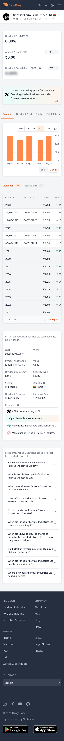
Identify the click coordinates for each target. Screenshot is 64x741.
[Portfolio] (53, 5)
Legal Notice (42, 644)
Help (5, 657)
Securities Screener (14, 620)
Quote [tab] (39, 114)
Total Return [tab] (53, 114)
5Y (40, 128)
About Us (40, 607)
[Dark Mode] (46, 5)
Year (43, 169)
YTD (21, 128)
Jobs (37, 613)
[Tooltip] (43, 383)
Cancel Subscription (15, 664)
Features (8, 644)
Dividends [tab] (12, 185)
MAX (48, 128)
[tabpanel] (32, 149)
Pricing (7, 637)
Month (53, 169)
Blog (37, 620)
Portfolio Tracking (13, 613)
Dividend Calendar (14, 607)
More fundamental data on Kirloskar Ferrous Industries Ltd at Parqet (34, 425)
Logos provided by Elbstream (18, 719)
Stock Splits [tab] (34, 185)
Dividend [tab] (7, 114)
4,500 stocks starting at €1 (26, 411)
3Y (34, 128)
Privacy (39, 650)
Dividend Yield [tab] (24, 114)
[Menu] (59, 5)
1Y (28, 128)
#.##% (11, 73)
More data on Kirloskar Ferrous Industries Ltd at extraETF (34, 432)
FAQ (5, 650)
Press (38, 626)
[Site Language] (39, 5)
